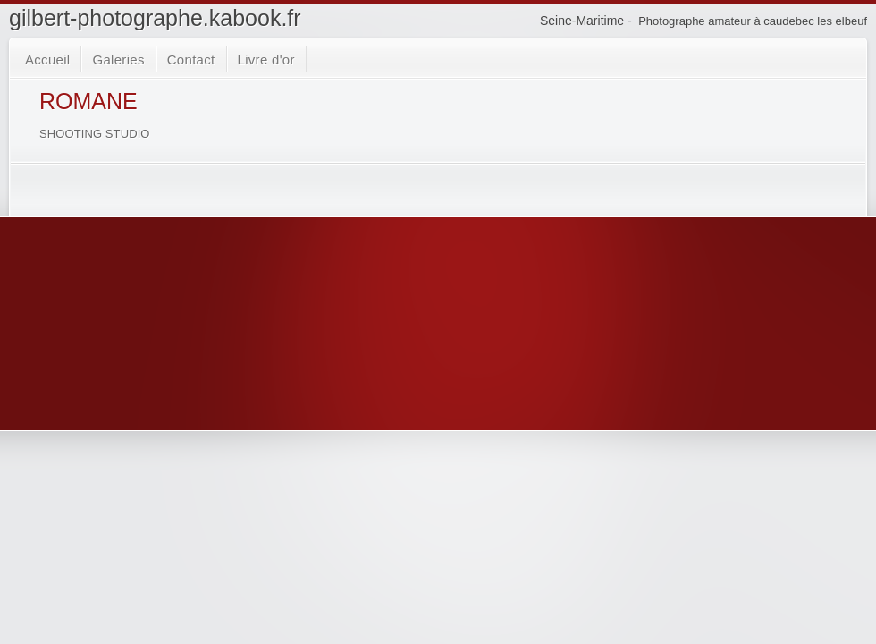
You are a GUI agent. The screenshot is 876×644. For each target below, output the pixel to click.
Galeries (118, 59)
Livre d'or (266, 59)
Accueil (47, 59)
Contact (191, 59)
